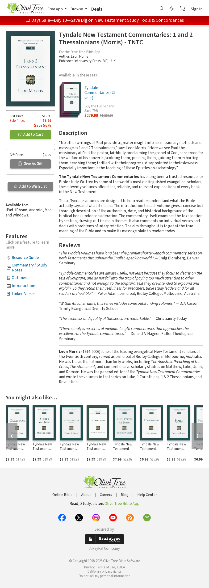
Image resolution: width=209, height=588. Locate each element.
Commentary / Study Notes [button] (29, 267)
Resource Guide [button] (25, 258)
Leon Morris (79, 56)
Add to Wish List (30, 186)
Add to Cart (30, 134)
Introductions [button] (24, 286)
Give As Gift (30, 164)
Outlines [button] (19, 278)
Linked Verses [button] (23, 294)
